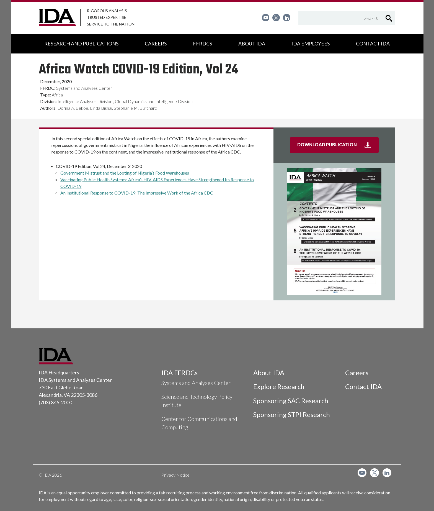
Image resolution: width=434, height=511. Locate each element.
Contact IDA (363, 386)
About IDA (268, 373)
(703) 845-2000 (55, 402)
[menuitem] (265, 17)
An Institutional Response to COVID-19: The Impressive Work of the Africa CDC (136, 192)
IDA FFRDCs (179, 373)
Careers (356, 373)
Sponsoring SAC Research (290, 401)
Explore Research (278, 386)
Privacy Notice (175, 474)
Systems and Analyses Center (196, 382)
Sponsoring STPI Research (291, 414)
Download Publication (338, 147)
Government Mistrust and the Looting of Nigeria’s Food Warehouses (124, 172)
